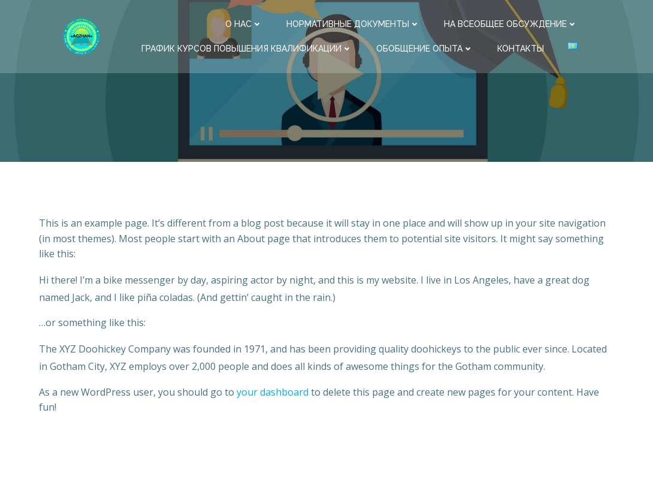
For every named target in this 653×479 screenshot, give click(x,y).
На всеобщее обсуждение (511, 24)
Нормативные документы (353, 24)
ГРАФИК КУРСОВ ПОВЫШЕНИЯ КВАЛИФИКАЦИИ (246, 48)
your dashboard (273, 392)
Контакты (520, 48)
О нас (243, 24)
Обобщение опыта (424, 48)
